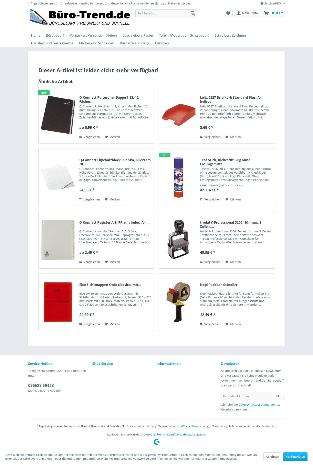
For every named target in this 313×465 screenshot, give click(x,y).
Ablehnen (272, 456)
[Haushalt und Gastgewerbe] (52, 43)
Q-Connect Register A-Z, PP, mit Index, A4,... (114, 222)
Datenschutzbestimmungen (258, 404)
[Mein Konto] (247, 13)
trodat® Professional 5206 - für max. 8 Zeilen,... (230, 224)
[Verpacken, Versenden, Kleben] (93, 35)
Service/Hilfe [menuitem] (271, 3)
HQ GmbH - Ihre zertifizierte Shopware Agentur (176, 434)
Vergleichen (89, 137)
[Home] (35, 35)
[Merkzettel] (228, 13)
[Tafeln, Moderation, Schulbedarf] (184, 35)
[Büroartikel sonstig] (134, 43)
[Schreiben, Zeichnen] (230, 35)
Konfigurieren (295, 456)
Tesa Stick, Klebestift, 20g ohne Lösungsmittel (225, 162)
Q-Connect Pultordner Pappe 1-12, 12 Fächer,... (109, 99)
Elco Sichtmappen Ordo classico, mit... (110, 285)
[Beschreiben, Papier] (138, 35)
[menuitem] (166, 13)
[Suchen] (193, 13)
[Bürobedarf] (55, 35)
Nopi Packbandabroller (219, 285)
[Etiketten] (162, 43)
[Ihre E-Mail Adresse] (246, 396)
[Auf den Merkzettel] (112, 137)
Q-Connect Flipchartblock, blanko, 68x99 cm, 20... (115, 162)
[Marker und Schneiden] (96, 43)
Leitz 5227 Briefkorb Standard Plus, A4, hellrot (231, 99)
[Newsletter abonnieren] (278, 396)
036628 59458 (41, 385)
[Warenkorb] (273, 13)
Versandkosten (192, 426)
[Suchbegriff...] (166, 13)
